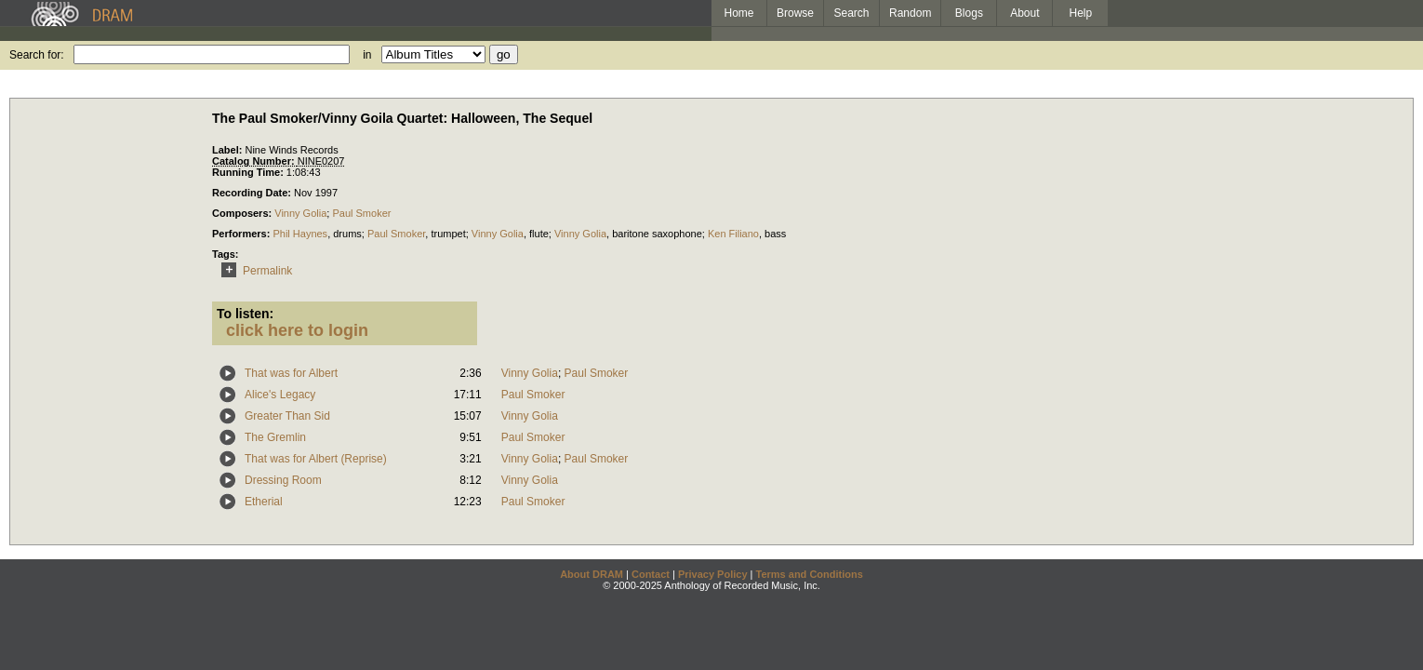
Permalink (253, 270)
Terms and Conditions (809, 574)
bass (775, 233)
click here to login (297, 330)
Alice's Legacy (280, 394)
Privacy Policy (713, 574)
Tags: (225, 254)
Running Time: (249, 172)
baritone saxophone (657, 233)
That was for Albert (291, 373)
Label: (228, 149)
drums (347, 233)
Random (910, 13)
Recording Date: (253, 192)
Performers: (242, 233)
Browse (795, 13)
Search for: (36, 54)
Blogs (969, 13)
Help (1081, 13)
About (1024, 13)
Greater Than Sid (287, 415)
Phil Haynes (300, 233)
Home (738, 13)
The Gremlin (275, 437)
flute (539, 233)
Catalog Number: (255, 161)
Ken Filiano (733, 233)
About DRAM (591, 574)
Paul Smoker (361, 213)
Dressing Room (283, 480)
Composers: (243, 213)
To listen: (245, 313)
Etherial (264, 501)
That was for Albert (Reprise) (316, 458)
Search (852, 13)
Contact (651, 574)
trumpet (448, 233)
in (367, 54)
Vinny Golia (300, 213)
